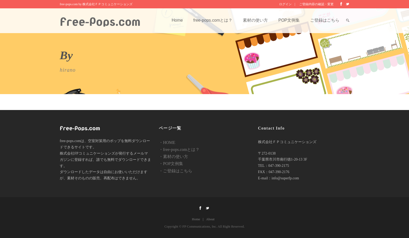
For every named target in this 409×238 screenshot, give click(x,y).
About (210, 219)
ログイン (285, 4)
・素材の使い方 (173, 156)
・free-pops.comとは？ (179, 149)
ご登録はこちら (324, 20)
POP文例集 (289, 20)
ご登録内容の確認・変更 (316, 4)
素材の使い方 (255, 20)
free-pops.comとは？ (212, 20)
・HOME (167, 142)
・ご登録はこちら (175, 171)
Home (177, 20)
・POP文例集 (171, 163)
